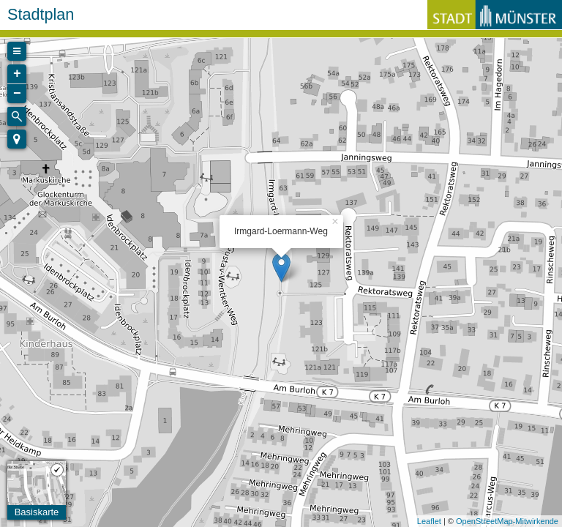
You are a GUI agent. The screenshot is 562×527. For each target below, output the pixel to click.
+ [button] (17, 74)
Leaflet (429, 521)
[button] (16, 139)
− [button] (17, 93)
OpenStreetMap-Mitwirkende (507, 521)
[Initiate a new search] (16, 116)
